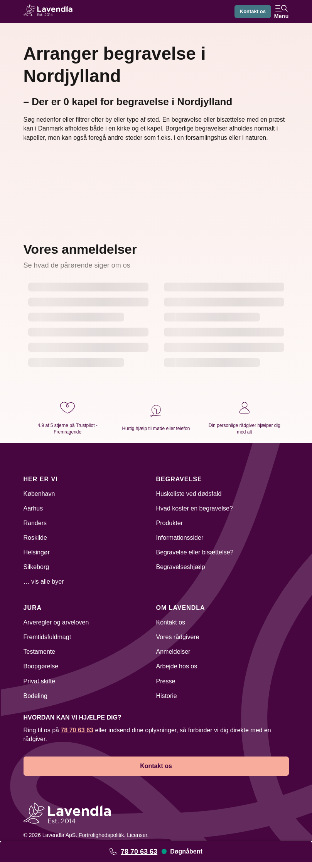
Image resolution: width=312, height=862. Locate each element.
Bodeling (35, 696)
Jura (33, 607)
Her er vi (41, 479)
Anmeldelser (173, 651)
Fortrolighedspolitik (101, 835)
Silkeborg (36, 567)
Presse (165, 681)
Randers (35, 523)
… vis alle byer (44, 581)
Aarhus (33, 508)
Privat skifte (40, 681)
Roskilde (35, 537)
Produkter (169, 523)
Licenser (137, 835)
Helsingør (37, 552)
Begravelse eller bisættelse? (195, 552)
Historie (166, 696)
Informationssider (180, 537)
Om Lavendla (180, 607)
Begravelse (179, 479)
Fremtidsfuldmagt (47, 637)
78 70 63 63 (139, 851)
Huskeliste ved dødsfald (189, 493)
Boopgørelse (41, 666)
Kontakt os (251, 11)
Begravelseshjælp (180, 567)
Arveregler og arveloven (56, 622)
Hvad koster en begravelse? (194, 508)
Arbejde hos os (176, 666)
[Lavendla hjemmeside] (51, 11)
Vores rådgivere (177, 637)
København (39, 493)
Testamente (40, 651)
